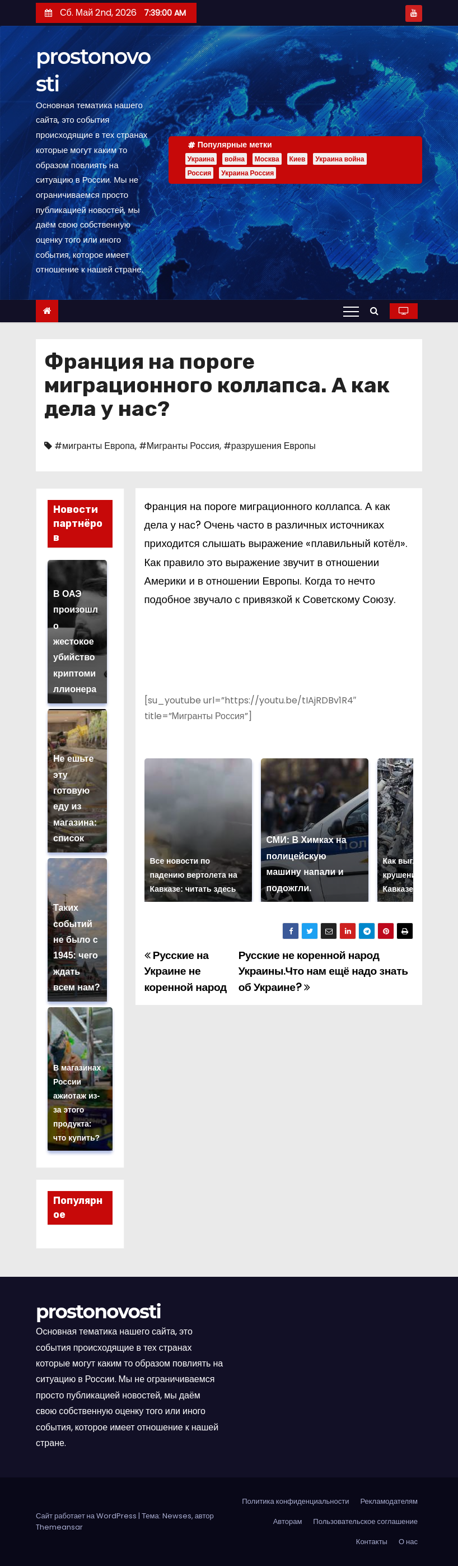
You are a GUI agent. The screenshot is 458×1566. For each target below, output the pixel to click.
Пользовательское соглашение (365, 1521)
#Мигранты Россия (179, 445)
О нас (408, 1541)
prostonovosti (98, 1311)
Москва (267, 159)
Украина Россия (247, 173)
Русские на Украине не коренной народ (185, 971)
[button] (377, 311)
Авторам (287, 1521)
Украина (201, 159)
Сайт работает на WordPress (87, 1516)
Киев (297, 159)
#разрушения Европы (269, 445)
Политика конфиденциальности (295, 1501)
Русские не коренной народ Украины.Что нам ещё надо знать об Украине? (323, 971)
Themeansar (59, 1527)
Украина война (339, 159)
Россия (200, 173)
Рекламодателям (389, 1501)
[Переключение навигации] (351, 311)
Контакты (371, 1541)
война (235, 159)
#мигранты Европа (94, 445)
